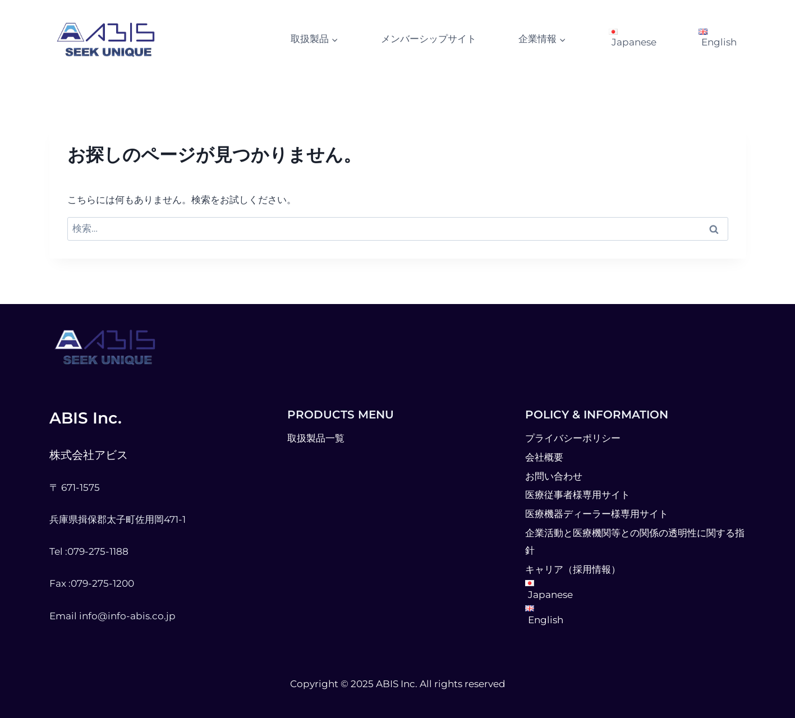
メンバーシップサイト (428, 38)
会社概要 (544, 457)
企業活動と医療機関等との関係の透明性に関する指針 (635, 541)
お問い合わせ (553, 476)
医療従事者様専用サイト (577, 494)
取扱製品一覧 (315, 438)
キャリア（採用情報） (573, 569)
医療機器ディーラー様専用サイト (596, 513)
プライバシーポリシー (573, 438)
